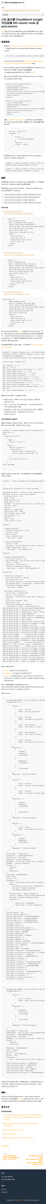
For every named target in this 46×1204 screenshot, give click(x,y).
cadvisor (20, 1099)
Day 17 (20, 331)
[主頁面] (3, 8)
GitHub (4, 1192)
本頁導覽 (5, 15)
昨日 (2, 31)
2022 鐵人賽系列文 (7, 1177)
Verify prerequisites (10, 1134)
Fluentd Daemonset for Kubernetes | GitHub (18, 1138)
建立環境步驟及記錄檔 (8, 1179)
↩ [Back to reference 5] (33, 1138)
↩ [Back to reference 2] (12, 1126)
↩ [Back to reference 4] (17, 1134)
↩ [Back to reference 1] (9, 1120)
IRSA (32, 72)
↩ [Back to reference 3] (24, 1130)
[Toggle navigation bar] (2, 2)
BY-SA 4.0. (21, 1200)
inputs (6, 670)
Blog (3, 1189)
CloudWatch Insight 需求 (15, 120)
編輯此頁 (5, 1146)
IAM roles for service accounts (13, 1130)
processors (7, 673)
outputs (6, 676)
